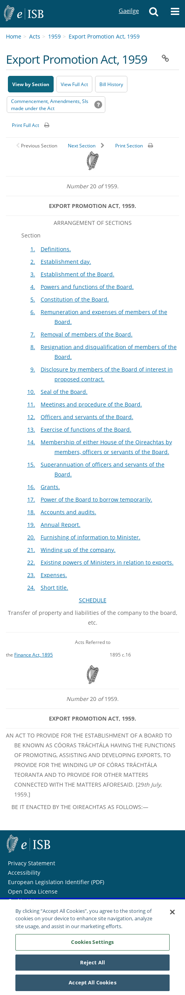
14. (31, 442)
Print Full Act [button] (25, 125)
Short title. (54, 587)
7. (32, 334)
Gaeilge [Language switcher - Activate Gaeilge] (128, 3)
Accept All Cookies (92, 985)
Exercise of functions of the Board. (86, 429)
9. (32, 369)
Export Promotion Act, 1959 (104, 36)
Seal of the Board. (64, 391)
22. (31, 562)
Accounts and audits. (68, 512)
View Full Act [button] (74, 84)
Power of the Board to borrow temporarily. (96, 499)
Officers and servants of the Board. (87, 417)
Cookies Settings (92, 945)
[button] (154, 14)
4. (32, 287)
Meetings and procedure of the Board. (91, 404)
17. (31, 499)
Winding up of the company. (78, 550)
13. (31, 429)
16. (31, 487)
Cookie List (22, 901)
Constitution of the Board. (75, 299)
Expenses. (54, 575)
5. (32, 299)
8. (32, 347)
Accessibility (24, 872)
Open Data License (33, 891)
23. (31, 575)
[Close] (172, 915)
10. (31, 391)
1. (32, 249)
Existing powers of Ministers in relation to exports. (107, 562)
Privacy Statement (31, 863)
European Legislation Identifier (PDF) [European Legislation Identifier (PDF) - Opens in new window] (56, 882)
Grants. (50, 487)
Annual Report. (60, 524)
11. (31, 404)
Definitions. (56, 249)
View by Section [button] (30, 84)
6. (32, 312)
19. (31, 524)
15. (31, 464)
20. (31, 537)
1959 (54, 36)
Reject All (92, 965)
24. (31, 587)
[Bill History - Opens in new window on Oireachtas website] (111, 84)
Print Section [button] (129, 145)
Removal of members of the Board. (87, 334)
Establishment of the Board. (77, 274)
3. (32, 274)
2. (32, 261)
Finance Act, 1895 (33, 654)
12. (31, 417)
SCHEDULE (93, 600)
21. (31, 550)
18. (31, 512)
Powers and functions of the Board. (87, 287)
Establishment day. (66, 261)
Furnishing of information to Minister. (90, 537)
